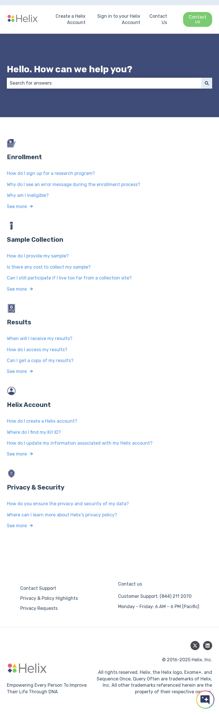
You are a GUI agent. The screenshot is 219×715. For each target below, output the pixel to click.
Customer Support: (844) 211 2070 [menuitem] (155, 596)
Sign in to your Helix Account (118, 19)
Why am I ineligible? (28, 195)
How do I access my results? (37, 349)
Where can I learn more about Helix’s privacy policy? (62, 514)
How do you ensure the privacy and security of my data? (68, 503)
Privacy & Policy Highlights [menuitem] (49, 598)
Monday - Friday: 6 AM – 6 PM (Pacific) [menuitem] (158, 606)
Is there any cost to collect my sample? (49, 267)
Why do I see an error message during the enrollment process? (73, 184)
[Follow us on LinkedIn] (207, 645)
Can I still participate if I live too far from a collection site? (69, 278)
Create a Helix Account (71, 19)
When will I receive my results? (39, 338)
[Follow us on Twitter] (195, 645)
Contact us (197, 19)
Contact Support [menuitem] (38, 588)
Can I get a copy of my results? (40, 360)
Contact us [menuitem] (130, 584)
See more (17, 206)
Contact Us (158, 19)
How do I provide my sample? (38, 256)
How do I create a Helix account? (42, 421)
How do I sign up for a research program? (51, 173)
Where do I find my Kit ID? (34, 432)
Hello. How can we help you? (69, 69)
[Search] (206, 83)
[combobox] (104, 83)
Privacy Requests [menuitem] (39, 608)
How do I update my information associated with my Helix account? (80, 443)
